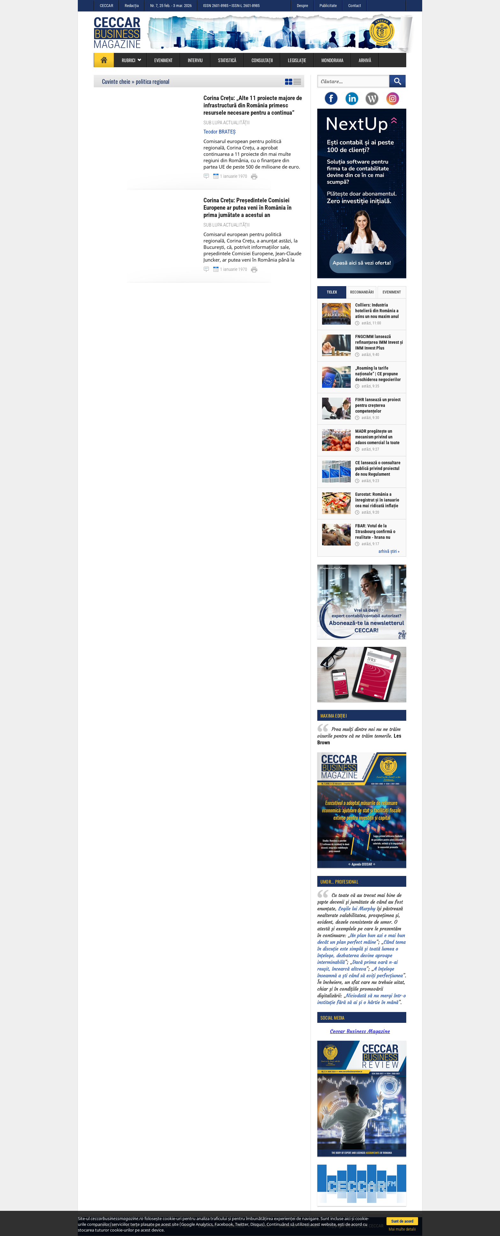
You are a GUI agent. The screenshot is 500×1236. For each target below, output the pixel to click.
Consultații (262, 60)
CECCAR (106, 5)
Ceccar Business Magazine (360, 1031)
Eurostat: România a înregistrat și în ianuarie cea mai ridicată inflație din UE (377, 503)
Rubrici (132, 60)
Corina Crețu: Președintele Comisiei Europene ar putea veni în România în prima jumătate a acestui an (247, 208)
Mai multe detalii (402, 1229)
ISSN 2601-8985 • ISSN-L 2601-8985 (231, 5)
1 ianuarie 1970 (233, 176)
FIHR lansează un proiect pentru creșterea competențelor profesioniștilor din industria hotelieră (378, 411)
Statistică (227, 60)
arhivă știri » (389, 551)
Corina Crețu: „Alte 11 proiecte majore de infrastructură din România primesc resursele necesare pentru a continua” (252, 105)
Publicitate (328, 5)
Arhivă (365, 60)
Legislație (297, 60)
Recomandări (362, 292)
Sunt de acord (402, 1221)
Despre (302, 5)
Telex (332, 292)
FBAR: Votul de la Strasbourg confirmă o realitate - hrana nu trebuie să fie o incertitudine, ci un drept (377, 537)
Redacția (132, 5)
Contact (354, 5)
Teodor (219, 132)
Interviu (195, 60)
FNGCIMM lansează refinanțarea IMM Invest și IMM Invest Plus (379, 342)
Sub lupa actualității (226, 123)
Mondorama (332, 60)
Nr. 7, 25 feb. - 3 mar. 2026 (171, 5)
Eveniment (163, 60)
